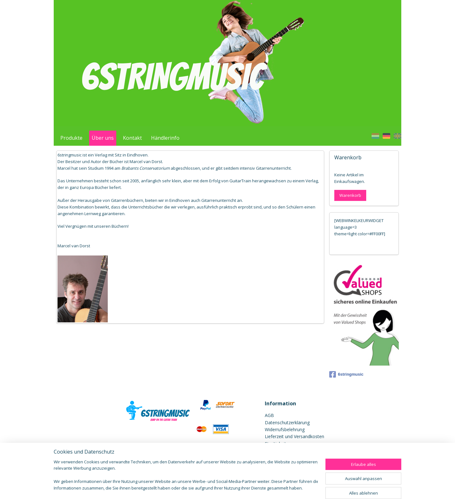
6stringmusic (346, 374)
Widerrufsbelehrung (285, 429)
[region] (186, 475)
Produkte (71, 137)
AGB (269, 415)
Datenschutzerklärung (287, 423)
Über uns (103, 137)
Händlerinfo (165, 137)
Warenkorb (350, 195)
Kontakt (132, 137)
